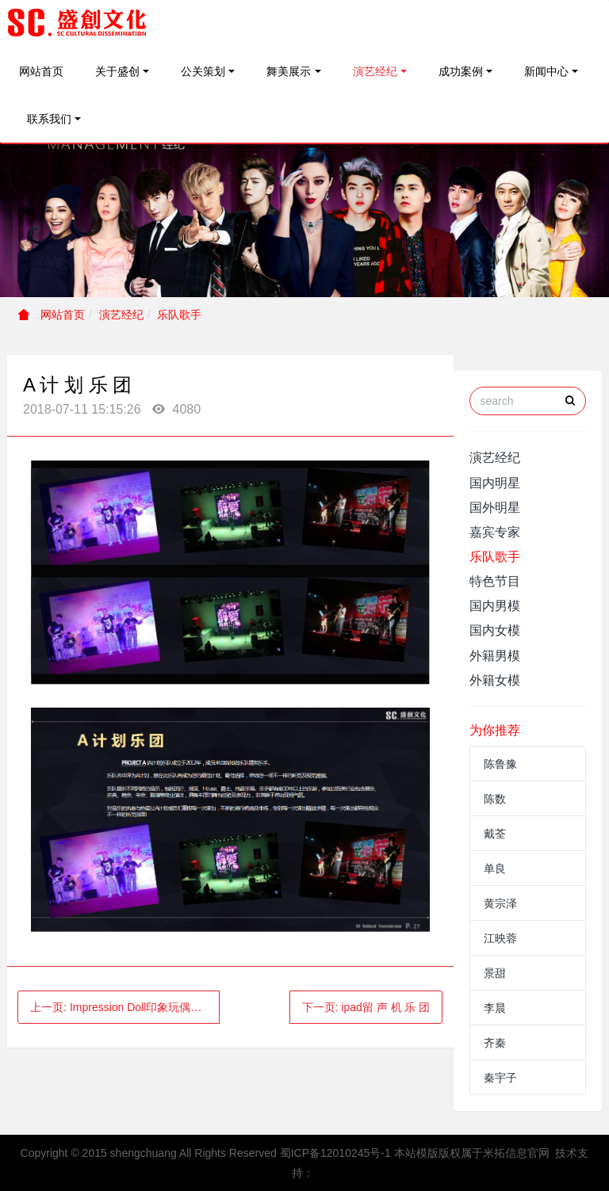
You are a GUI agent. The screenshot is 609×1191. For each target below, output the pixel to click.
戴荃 (495, 833)
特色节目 (494, 581)
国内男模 (494, 606)
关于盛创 (117, 71)
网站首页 (41, 71)
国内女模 (494, 630)
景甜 (495, 973)
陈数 (495, 798)
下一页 (366, 1007)
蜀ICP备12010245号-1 (335, 1153)
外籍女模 (494, 680)
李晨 (495, 1008)
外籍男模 (494, 655)
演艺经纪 (375, 71)
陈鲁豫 (500, 764)
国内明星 (494, 483)
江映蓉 (500, 938)
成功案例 (461, 71)
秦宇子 (500, 1077)
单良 (495, 868)
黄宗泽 (500, 903)
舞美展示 (288, 71)
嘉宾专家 (494, 532)
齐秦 (495, 1042)
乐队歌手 (179, 314)
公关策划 (203, 71)
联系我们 (49, 119)
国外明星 (494, 507)
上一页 (121, 1007)
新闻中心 (546, 71)
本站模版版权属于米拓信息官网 (472, 1153)
